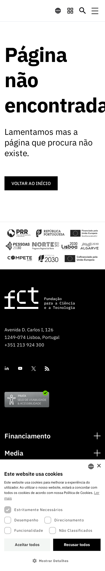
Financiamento (27, 436)
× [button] (99, 466)
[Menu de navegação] (95, 10)
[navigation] (58, 10)
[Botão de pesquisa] (82, 10)
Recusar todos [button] (77, 544)
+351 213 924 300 (24, 345)
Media (13, 453)
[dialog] (52, 515)
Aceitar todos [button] (27, 544)
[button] (52, 561)
